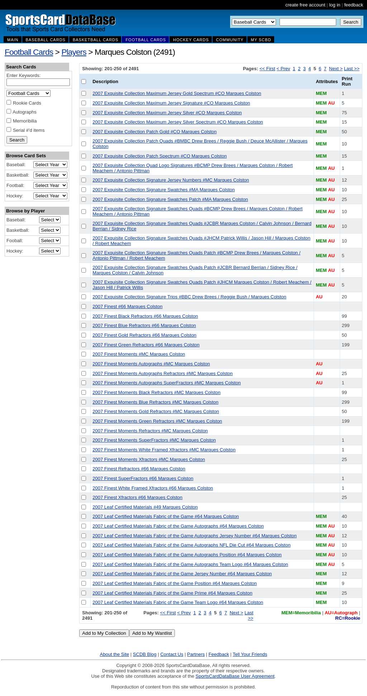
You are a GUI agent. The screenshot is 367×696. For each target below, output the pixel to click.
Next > (336, 68)
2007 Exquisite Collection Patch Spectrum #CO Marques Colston (159, 156)
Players (73, 52)
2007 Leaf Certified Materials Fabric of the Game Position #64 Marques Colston (174, 583)
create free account (305, 5)
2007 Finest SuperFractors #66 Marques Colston (142, 478)
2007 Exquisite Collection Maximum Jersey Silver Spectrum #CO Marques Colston (177, 122)
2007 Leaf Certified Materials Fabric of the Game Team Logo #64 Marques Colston (177, 602)
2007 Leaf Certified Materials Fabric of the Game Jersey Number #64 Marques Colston (182, 573)
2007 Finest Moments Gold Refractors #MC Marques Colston (155, 411)
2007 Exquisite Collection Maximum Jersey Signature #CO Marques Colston (171, 103)
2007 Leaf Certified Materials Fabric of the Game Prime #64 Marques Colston (172, 593)
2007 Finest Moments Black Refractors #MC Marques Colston (156, 392)
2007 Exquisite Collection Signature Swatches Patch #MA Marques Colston (170, 199)
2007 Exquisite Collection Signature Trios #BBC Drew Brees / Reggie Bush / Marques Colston (189, 296)
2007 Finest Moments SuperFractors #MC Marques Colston (154, 440)
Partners (196, 654)
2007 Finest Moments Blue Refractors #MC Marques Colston (155, 402)
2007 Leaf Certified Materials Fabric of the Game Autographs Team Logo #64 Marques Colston (190, 564)
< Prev (283, 68)
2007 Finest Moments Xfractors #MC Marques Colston (148, 459)
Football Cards (29, 52)
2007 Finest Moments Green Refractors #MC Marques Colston (157, 421)
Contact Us (171, 654)
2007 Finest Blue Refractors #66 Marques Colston (144, 325)
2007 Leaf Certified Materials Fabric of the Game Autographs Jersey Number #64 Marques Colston (194, 535)
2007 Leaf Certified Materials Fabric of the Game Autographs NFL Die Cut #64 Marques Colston (191, 545)
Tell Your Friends (250, 654)
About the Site (114, 654)
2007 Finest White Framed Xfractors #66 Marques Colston (152, 488)
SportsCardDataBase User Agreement (234, 676)
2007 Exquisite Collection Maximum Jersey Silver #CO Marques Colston (167, 112)
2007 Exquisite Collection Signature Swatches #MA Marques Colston (163, 189)
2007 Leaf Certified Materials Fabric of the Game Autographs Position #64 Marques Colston (187, 554)
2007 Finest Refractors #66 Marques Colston (138, 468)
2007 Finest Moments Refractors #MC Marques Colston (150, 430)
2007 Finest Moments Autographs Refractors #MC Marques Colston (162, 373)
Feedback (219, 654)
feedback (353, 5)
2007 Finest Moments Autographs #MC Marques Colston (151, 363)
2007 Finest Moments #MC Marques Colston (138, 354)
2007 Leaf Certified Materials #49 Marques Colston (144, 507)
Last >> (351, 68)
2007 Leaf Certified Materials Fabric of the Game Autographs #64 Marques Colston (178, 526)
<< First (267, 68)
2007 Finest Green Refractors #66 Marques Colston (145, 344)
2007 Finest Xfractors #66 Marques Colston (137, 497)
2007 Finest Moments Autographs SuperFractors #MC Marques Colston (166, 382)
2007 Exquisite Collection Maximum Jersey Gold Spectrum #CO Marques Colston (176, 93)
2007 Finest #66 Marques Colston (127, 306)
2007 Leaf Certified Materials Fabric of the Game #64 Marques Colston (165, 516)
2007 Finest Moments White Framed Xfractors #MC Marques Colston (163, 449)
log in (334, 5)
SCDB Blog (145, 654)
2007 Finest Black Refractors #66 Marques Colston (145, 316)
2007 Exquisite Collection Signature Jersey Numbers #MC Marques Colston (170, 180)
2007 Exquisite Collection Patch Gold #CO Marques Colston (154, 131)
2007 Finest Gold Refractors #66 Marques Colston (144, 335)
